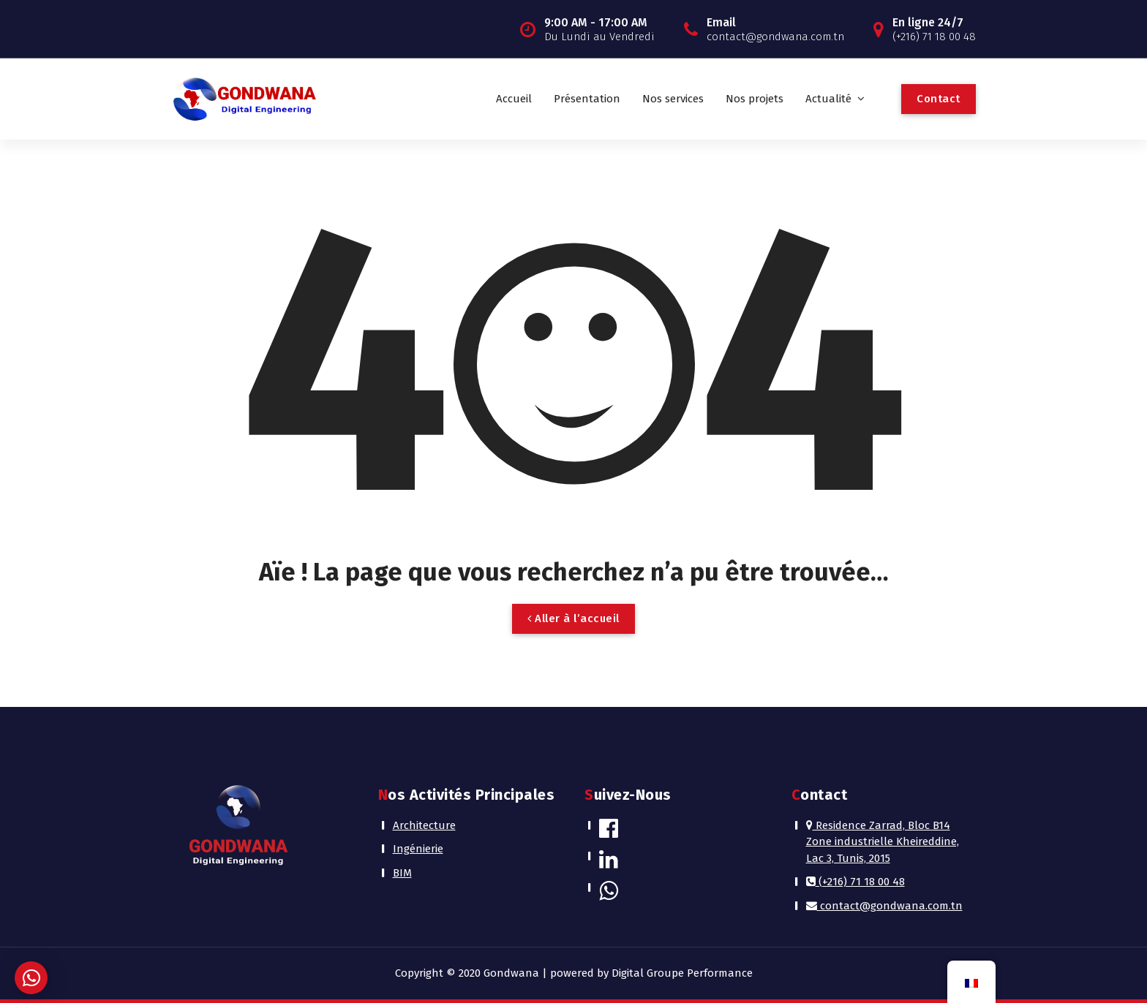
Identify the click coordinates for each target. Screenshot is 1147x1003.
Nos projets (754, 98)
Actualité (828, 98)
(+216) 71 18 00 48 (855, 881)
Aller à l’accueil (573, 618)
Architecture (424, 825)
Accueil (514, 98)
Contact (938, 98)
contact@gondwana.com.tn (884, 905)
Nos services (673, 98)
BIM (402, 872)
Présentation (587, 98)
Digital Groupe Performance (682, 973)
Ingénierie (418, 848)
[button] (31, 977)
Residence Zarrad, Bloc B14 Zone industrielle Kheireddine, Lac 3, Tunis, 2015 (882, 842)
